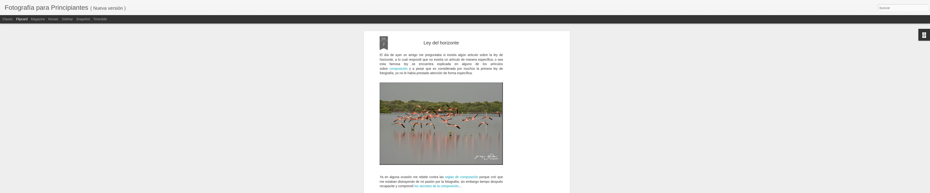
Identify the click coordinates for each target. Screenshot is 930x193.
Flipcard (22, 19)
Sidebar (67, 19)
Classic (7, 19)
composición (398, 68)
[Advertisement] (528, 109)
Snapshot (83, 19)
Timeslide (100, 19)
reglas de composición (461, 177)
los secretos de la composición (436, 186)
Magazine (38, 19)
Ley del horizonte (441, 42)
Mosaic (53, 19)
